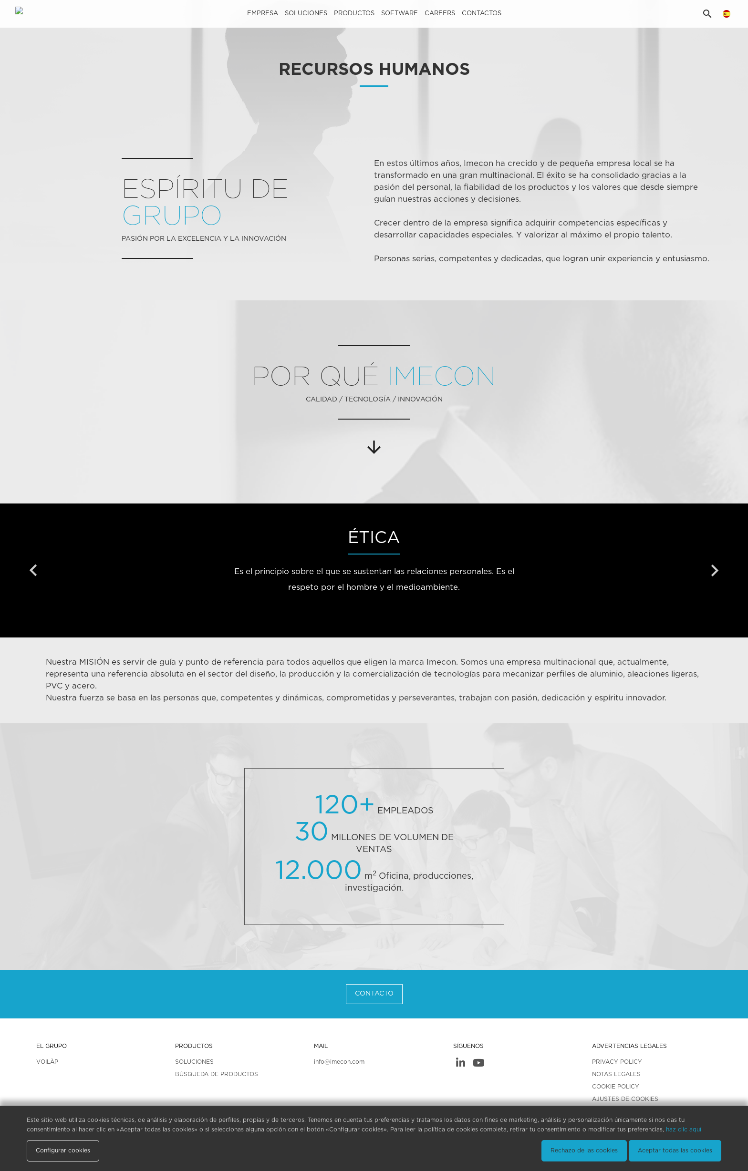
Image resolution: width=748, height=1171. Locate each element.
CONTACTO (374, 993)
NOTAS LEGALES (616, 1074)
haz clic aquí (683, 1129)
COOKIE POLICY (615, 1086)
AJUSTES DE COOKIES (625, 1099)
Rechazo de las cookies (584, 1150)
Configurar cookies (63, 1150)
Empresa (262, 13)
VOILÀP (47, 1062)
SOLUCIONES (194, 1062)
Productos (354, 13)
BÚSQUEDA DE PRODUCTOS (216, 1074)
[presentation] (33, 571)
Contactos (481, 13)
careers (440, 13)
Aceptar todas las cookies (675, 1150)
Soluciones (306, 13)
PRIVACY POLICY (617, 1062)
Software (399, 13)
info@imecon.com (339, 1062)
